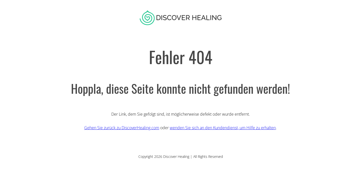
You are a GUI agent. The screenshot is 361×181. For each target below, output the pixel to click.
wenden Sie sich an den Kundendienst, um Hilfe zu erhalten (223, 127)
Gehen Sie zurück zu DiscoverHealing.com (121, 127)
